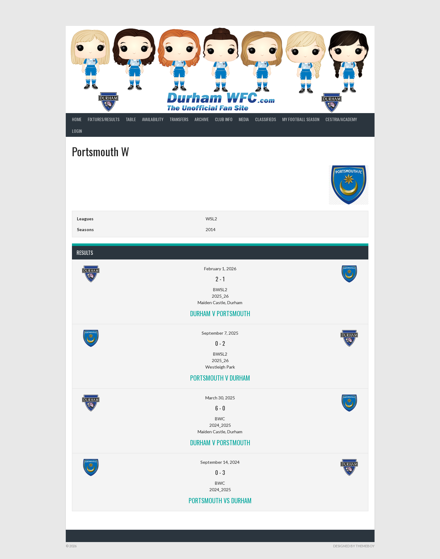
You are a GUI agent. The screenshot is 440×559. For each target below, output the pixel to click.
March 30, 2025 (220, 397)
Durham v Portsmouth (220, 313)
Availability (152, 119)
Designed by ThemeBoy (354, 546)
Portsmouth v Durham (220, 377)
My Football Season (300, 119)
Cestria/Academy (341, 119)
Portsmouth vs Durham (220, 500)
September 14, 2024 (220, 462)
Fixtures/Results (103, 119)
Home (77, 119)
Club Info (224, 119)
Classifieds (265, 119)
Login (77, 131)
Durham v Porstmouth (220, 442)
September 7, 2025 (220, 333)
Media (244, 119)
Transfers (179, 119)
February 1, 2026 (220, 268)
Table (131, 119)
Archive (202, 119)
